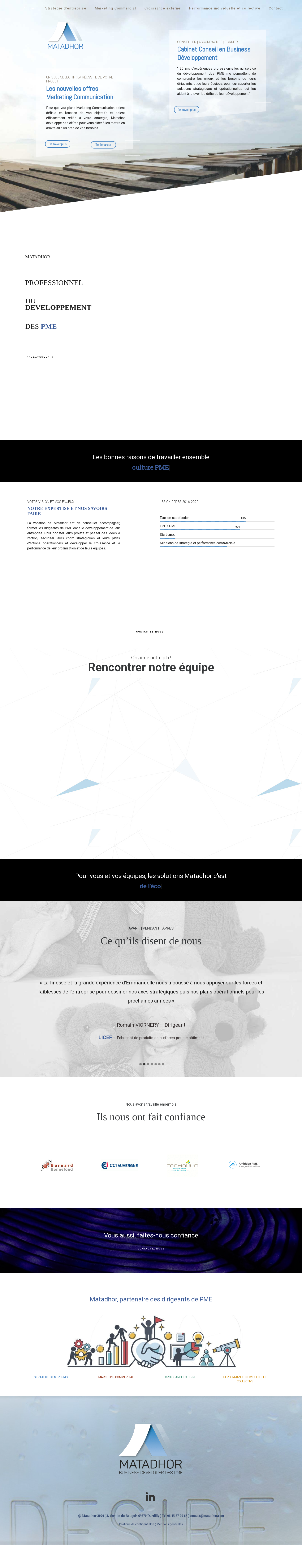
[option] (151, 1007)
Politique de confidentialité (136, 1524)
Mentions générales (170, 1524)
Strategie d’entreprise (65, 8)
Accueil (30, 8)
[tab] (140, 1063)
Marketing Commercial (115, 8)
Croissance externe (162, 8)
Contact (276, 8)
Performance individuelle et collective (224, 8)
